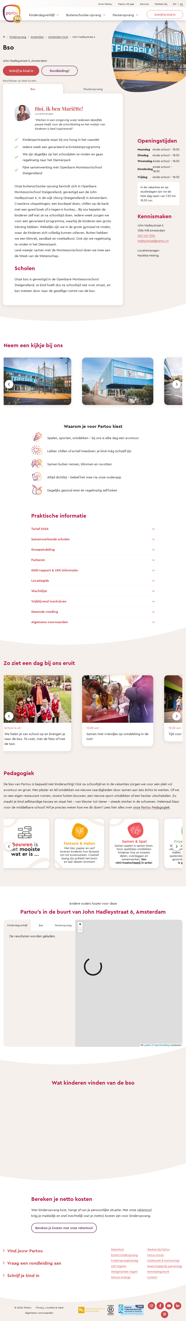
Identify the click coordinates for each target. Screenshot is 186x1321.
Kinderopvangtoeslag (124, 1260)
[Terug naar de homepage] (10, 11)
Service (144, 3)
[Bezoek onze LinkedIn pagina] (177, 1305)
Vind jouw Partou (25, 1250)
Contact (152, 1277)
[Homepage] (4, 36)
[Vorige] (9, 384)
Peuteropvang (123, 15)
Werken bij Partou (158, 1249)
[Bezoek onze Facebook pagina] (160, 1305)
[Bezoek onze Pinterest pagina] (164, 1314)
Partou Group (155, 1255)
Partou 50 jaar (126, 3)
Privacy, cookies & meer (50, 1307)
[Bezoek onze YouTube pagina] (169, 1305)
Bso (33, 89)
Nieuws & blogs (121, 1277)
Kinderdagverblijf (41, 15)
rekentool (144, 1210)
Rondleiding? (59, 71)
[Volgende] (176, 384)
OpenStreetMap (161, 1045)
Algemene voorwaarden (39, 1312)
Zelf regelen (118, 1266)
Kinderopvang (17, 36)
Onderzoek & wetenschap (163, 1260)
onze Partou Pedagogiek (151, 807)
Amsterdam (37, 36)
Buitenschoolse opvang (83, 15)
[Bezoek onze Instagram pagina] (151, 1305)
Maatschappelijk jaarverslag (164, 1266)
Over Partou (105, 3)
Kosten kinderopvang (124, 1255)
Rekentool (117, 1249)
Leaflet (145, 1045)
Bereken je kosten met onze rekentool (64, 1228)
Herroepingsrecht (158, 1271)
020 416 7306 (146, 235)
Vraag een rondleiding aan (34, 1263)
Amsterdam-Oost (58, 36)
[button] (80, 924)
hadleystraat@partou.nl (153, 241)
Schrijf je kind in (21, 71)
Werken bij (161, 3)
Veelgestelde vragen (124, 1271)
